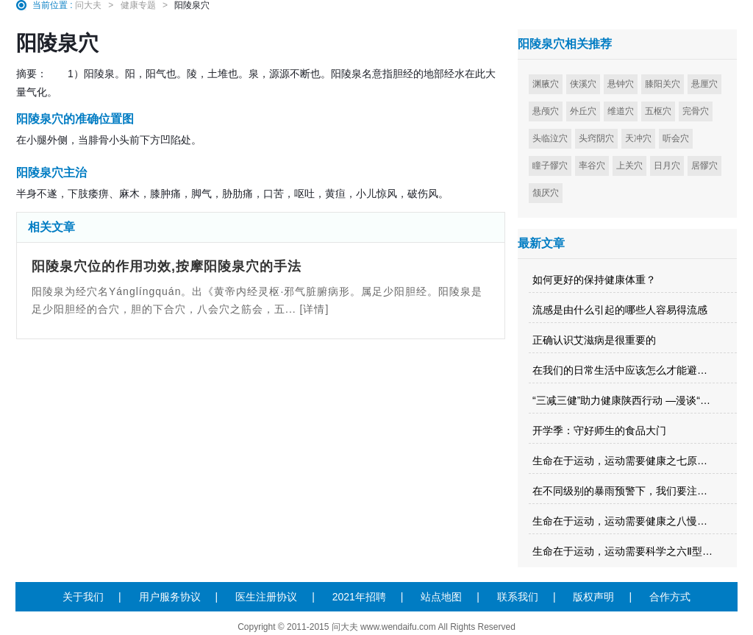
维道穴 (620, 111)
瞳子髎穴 (550, 165)
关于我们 (83, 597)
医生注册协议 (266, 597)
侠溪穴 (583, 84)
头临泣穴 (550, 138)
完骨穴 (695, 111)
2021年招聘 (359, 597)
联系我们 (517, 597)
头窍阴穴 (596, 138)
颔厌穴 (545, 193)
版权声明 (593, 597)
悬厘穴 (704, 84)
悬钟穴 (620, 84)
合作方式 (669, 597)
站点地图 (441, 597)
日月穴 (667, 165)
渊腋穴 (545, 84)
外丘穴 (583, 111)
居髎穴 (704, 165)
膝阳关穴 (662, 84)
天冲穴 (638, 138)
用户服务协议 (170, 597)
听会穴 (676, 138)
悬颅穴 (545, 111)
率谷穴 (592, 165)
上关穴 (629, 165)
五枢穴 (658, 111)
